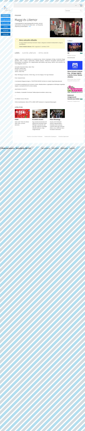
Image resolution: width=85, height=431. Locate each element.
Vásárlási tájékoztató (63, 136)
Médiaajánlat (64, 148)
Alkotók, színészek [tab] (29, 53)
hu (76, 5)
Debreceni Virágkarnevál (73, 101)
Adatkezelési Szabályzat (50, 136)
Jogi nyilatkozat (45, 148)
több (30, 26)
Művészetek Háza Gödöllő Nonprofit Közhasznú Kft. (73, 80)
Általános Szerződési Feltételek (34, 136)
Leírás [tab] (17, 53)
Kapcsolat (72, 148)
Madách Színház (71, 55)
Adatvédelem (55, 148)
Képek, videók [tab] (43, 53)
